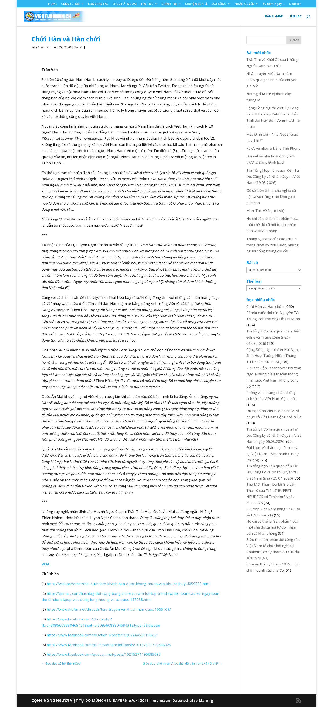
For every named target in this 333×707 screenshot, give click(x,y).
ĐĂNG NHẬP (274, 16)
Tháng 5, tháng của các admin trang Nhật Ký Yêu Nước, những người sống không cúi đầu (272, 245)
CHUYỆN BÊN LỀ (196, 4)
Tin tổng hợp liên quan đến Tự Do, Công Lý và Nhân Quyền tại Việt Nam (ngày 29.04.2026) (272, 472)
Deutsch (295, 4)
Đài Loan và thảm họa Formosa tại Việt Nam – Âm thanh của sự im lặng (272, 453)
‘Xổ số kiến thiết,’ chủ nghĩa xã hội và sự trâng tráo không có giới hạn (271, 196)
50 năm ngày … (274, 4)
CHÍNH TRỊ (169, 4)
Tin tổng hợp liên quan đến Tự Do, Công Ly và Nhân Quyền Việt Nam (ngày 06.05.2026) (273, 435)
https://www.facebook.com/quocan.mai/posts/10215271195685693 (104, 654)
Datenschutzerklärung (192, 700)
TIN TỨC (147, 4)
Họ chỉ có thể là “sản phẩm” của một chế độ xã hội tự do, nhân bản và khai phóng (272, 224)
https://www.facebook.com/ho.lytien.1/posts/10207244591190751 (102, 635)
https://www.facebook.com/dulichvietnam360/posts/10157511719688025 (109, 644)
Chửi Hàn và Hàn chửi (264, 306)
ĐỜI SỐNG (219, 4)
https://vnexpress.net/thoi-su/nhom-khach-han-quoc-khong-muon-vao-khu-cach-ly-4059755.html (128, 583)
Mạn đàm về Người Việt (266, 210)
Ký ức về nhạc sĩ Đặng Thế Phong (273, 148)
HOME (52, 4)
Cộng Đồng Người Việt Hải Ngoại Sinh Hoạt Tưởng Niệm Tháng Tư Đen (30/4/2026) (273, 355)
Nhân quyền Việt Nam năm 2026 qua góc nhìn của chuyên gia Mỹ (271, 79)
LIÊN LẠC (295, 16)
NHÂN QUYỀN (244, 4)
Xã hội (78, 47)
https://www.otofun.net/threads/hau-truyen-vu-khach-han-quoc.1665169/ (109, 609)
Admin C (43, 47)
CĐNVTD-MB (70, 4)
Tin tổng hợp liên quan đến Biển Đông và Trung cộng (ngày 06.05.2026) (273, 337)
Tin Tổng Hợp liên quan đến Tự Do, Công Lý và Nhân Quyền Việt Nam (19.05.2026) (273, 176)
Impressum (161, 700)
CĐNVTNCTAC (98, 4)
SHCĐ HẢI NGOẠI (125, 4)
